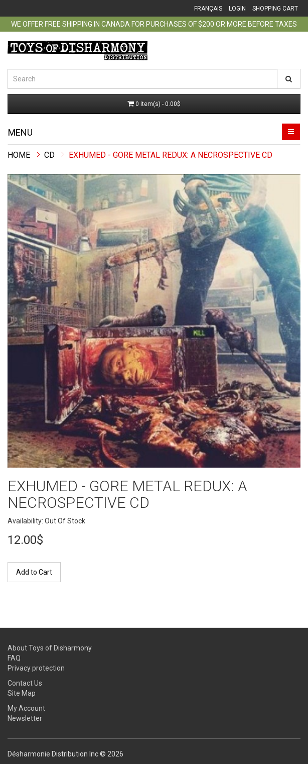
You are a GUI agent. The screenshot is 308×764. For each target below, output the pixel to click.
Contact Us (25, 683)
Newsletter (25, 718)
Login (237, 8)
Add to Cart (34, 572)
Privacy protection (36, 668)
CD (49, 155)
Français (208, 8)
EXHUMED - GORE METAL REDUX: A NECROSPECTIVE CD (170, 155)
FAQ (14, 658)
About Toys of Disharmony (50, 648)
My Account (26, 708)
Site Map (22, 693)
